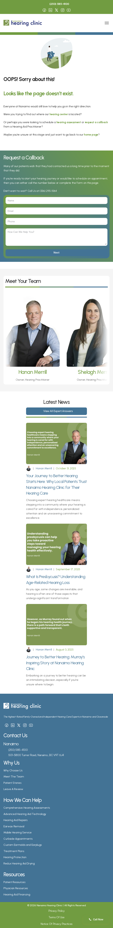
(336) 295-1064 (48, 190)
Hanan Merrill (43, 468)
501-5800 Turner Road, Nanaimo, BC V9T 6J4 (36, 755)
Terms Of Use (56, 917)
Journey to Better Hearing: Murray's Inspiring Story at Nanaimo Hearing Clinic (56, 662)
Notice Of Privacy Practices (56, 924)
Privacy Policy (56, 910)
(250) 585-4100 (18, 750)
